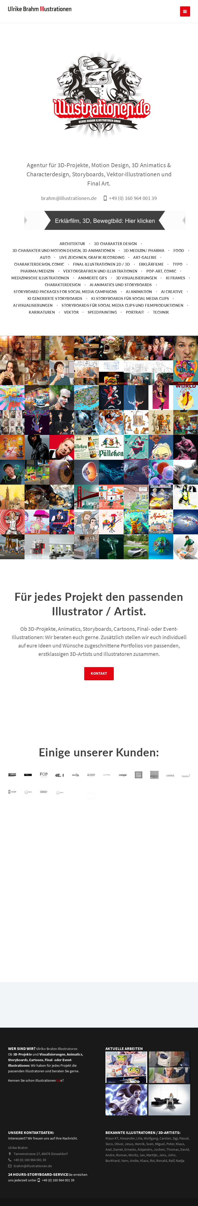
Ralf (171, 1160)
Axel (108, 1149)
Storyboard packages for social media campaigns (65, 292)
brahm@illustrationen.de (30, 1166)
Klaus (180, 1144)
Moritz (133, 1155)
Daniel (118, 1149)
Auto (45, 257)
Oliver (119, 1144)
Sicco (109, 1144)
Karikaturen (42, 312)
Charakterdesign (63, 285)
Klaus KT (111, 1138)
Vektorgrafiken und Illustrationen (100, 271)
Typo (178, 264)
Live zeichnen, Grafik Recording (91, 257)
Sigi (175, 1138)
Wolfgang (151, 1138)
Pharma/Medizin (37, 271)
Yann (124, 1160)
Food (178, 250)
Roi (152, 1160)
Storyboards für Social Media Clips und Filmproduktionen (122, 305)
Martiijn (152, 1155)
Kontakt (99, 675)
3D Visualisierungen (136, 278)
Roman (121, 1155)
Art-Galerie (145, 257)
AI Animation (139, 292)
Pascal (184, 1138)
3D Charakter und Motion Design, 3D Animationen (63, 250)
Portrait (135, 312)
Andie (134, 1160)
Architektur (72, 244)
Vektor (71, 312)
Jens (162, 1155)
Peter (170, 1144)
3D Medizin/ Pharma (144, 250)
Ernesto (130, 1149)
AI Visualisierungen (33, 305)
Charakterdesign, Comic (39, 264)
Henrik (140, 1144)
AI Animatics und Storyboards (121, 285)
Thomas (172, 1149)
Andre (110, 1155)
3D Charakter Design (115, 244)
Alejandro (145, 1149)
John (171, 1155)
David (184, 1149)
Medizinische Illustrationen (40, 278)
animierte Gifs (92, 278)
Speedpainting (102, 312)
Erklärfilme (151, 264)
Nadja (180, 1160)
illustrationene (48, 1080)
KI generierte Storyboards (55, 298)
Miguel (160, 1144)
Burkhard (112, 1160)
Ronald (161, 1160)
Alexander (127, 1138)
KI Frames (175, 278)
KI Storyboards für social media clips (130, 298)
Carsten (165, 1138)
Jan (142, 1155)
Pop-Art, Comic (161, 271)
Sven (149, 1144)
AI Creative (172, 292)
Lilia (139, 1138)
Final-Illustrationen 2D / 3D (101, 264)
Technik (161, 312)
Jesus (129, 1144)
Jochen (159, 1149)
